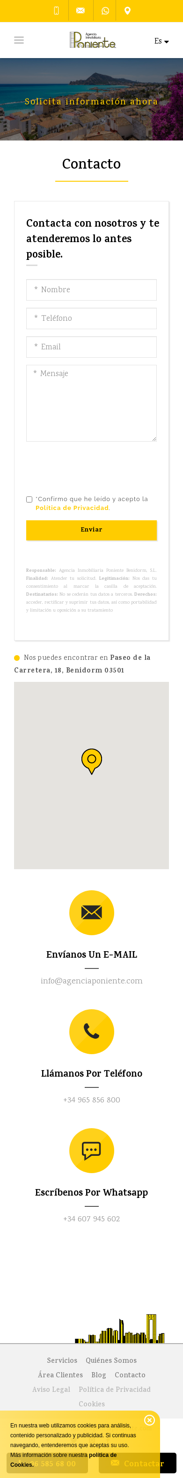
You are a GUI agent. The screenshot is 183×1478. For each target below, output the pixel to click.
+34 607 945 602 (91, 1219)
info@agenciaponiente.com (92, 981)
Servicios (62, 1361)
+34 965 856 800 (91, 1100)
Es (161, 42)
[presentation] (97, 467)
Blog (98, 1376)
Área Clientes (60, 1376)
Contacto (130, 1376)
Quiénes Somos (111, 1361)
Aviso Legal (51, 1390)
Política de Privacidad (115, 1390)
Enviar (92, 530)
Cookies (92, 1405)
